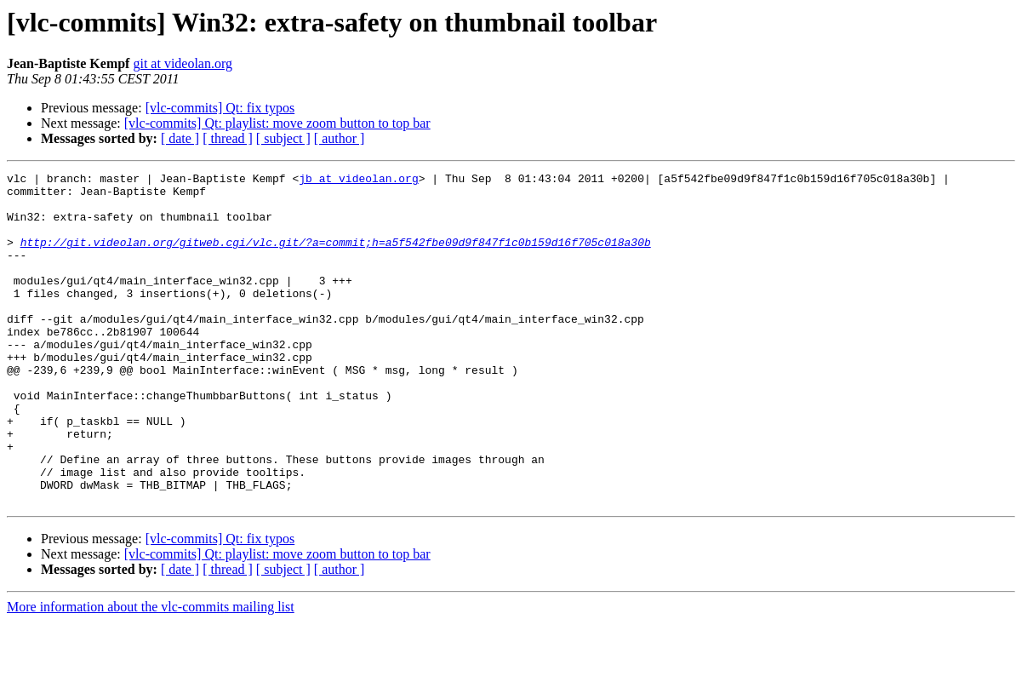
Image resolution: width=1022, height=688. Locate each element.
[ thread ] (228, 138)
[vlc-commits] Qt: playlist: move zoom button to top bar (277, 123)
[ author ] (339, 138)
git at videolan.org (182, 63)
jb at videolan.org (358, 180)
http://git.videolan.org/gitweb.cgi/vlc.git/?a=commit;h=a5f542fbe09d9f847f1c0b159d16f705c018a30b (335, 257)
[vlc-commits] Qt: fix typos (220, 107)
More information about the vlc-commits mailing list (150, 673)
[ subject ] (283, 138)
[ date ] (180, 138)
